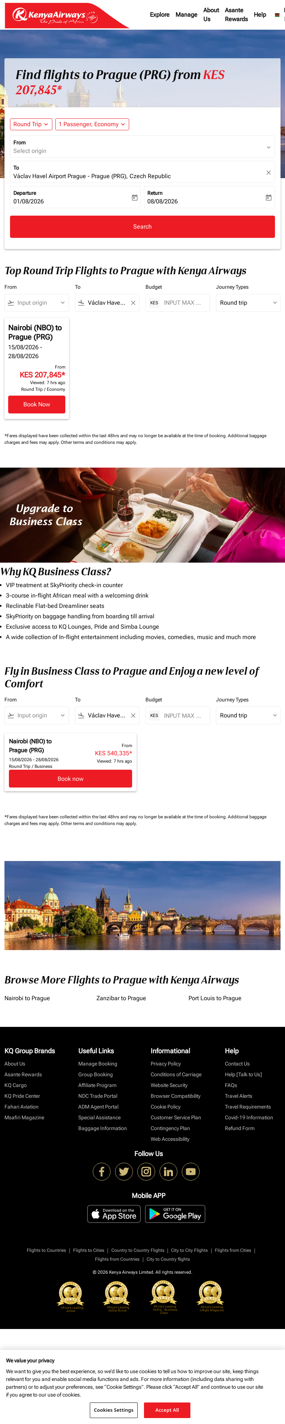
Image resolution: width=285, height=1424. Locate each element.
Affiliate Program (97, 1085)
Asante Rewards (236, 15)
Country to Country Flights (137, 1250)
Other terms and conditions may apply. (99, 442)
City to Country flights (168, 1259)
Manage (186, 14)
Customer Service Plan (176, 1117)
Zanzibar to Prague (121, 998)
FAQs (231, 1085)
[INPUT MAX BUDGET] (183, 302)
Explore (160, 14)
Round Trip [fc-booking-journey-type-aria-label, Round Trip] (27, 124)
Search (142, 226)
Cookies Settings (114, 1410)
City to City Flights (189, 1250)
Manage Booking (97, 1064)
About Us (211, 15)
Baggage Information (102, 1128)
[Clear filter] (133, 302)
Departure (24, 193)
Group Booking (95, 1074)
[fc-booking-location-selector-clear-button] (270, 172)
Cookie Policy (165, 1107)
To (16, 168)
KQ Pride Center (22, 1096)
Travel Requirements (248, 1107)
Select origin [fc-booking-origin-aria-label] (29, 150)
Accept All (167, 1410)
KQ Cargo (15, 1085)
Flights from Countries (117, 1259)
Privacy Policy (166, 1064)
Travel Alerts (238, 1096)
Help (260, 14)
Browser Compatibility (175, 1096)
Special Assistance (99, 1117)
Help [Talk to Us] (243, 1074)
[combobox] (40, 302)
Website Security (169, 1085)
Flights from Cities (233, 1250)
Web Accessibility (170, 1139)
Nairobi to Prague (27, 998)
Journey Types (232, 287)
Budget (153, 287)
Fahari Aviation (21, 1107)
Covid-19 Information (249, 1117)
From (19, 142)
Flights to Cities (88, 1250)
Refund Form (240, 1128)
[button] (92, 124)
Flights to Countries (46, 1250)
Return (155, 193)
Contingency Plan (170, 1128)
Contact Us (237, 1064)
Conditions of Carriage (176, 1074)
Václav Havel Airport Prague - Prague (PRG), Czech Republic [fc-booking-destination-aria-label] (92, 176)
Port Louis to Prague (215, 998)
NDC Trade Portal (97, 1096)
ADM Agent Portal (98, 1107)
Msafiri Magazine (24, 1117)
